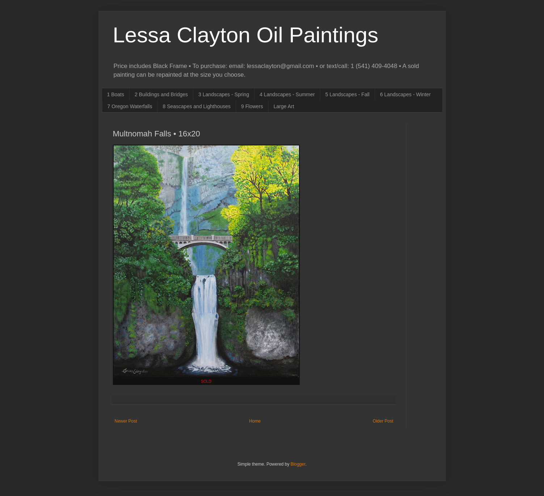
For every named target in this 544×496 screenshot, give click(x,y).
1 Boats (115, 94)
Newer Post (126, 421)
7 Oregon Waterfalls (129, 106)
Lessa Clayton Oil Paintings (246, 35)
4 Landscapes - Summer (287, 94)
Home (255, 421)
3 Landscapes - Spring (223, 94)
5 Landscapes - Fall (347, 94)
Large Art (284, 106)
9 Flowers (252, 106)
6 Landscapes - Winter (405, 94)
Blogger (298, 464)
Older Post (383, 421)
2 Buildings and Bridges (161, 94)
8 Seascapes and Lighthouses (197, 106)
